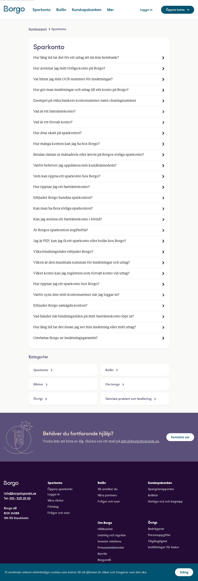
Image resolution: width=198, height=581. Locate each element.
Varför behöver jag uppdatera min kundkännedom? (74, 165)
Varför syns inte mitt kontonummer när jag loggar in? (76, 294)
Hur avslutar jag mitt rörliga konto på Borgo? (69, 68)
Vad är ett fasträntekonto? (54, 111)
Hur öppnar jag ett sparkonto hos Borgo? (66, 284)
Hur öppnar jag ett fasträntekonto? (61, 187)
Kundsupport (38, 29)
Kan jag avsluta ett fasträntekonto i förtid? (67, 219)
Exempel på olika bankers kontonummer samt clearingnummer (84, 100)
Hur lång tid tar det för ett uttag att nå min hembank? (76, 57)
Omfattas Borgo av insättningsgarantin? (65, 338)
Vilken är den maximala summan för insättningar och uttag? (81, 262)
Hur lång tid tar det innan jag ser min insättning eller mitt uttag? (84, 327)
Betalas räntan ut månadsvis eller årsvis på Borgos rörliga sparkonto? (88, 154)
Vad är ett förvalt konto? (53, 122)
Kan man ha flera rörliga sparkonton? (63, 208)
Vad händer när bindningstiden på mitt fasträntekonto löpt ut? (83, 316)
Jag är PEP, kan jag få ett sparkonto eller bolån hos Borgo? (79, 241)
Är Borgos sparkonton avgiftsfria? (60, 230)
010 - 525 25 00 (20, 498)
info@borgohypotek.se (140, 441)
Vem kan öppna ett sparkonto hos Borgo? (66, 176)
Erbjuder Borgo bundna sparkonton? (62, 197)
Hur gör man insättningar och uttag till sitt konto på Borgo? (81, 89)
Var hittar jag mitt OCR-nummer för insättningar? (73, 79)
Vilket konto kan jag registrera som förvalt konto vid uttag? (81, 273)
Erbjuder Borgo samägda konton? (60, 305)
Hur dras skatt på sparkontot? (57, 133)
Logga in (54, 494)
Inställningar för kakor (163, 547)
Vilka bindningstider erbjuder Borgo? (63, 251)
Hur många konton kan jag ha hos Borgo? (66, 143)
